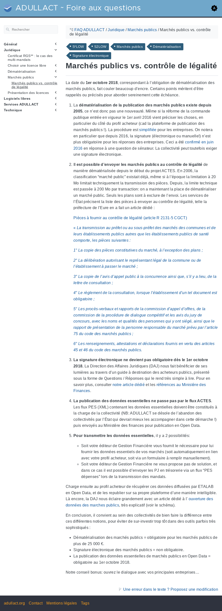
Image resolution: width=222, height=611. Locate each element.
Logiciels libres (17, 98)
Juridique (12, 50)
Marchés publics (21, 77)
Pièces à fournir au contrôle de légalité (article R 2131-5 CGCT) (130, 218)
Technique (13, 110)
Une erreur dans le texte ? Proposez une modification (170, 589)
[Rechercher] (31, 29)
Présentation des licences (28, 93)
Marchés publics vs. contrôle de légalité (34, 85)
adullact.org (14, 603)
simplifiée (147, 130)
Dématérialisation (22, 71)
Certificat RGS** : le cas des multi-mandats (30, 58)
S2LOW (100, 47)
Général (10, 44)
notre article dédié (129, 385)
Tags (85, 603)
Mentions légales (61, 603)
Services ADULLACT (21, 104)
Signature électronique (90, 55)
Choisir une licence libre (27, 65)
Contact (36, 603)
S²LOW (78, 47)
